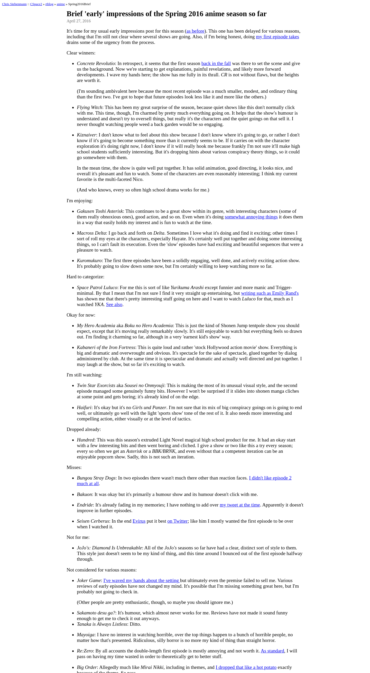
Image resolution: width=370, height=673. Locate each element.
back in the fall (216, 63)
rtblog (49, 4)
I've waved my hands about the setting (142, 580)
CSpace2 (36, 4)
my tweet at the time (240, 505)
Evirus (139, 521)
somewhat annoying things (251, 216)
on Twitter (177, 521)
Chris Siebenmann (14, 4)
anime (61, 4)
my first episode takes (277, 36)
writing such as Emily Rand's (270, 293)
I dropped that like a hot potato (246, 667)
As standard (272, 650)
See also (114, 304)
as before (196, 31)
